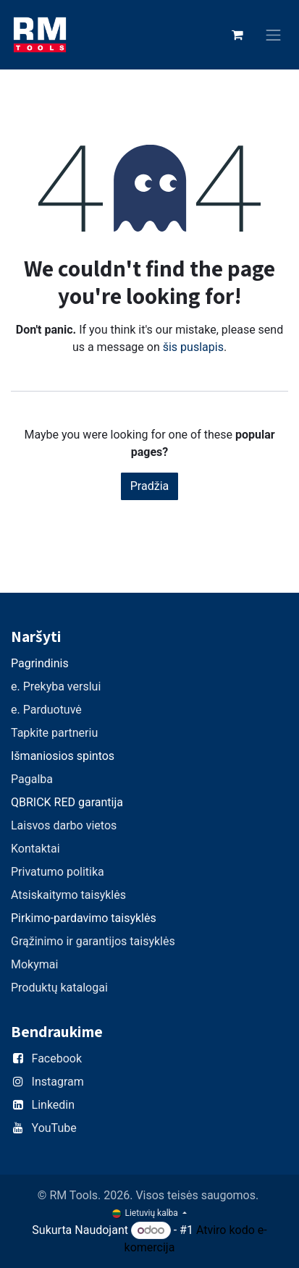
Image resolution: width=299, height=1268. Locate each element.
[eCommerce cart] (237, 35)
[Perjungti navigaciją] (273, 35)
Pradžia (149, 486)
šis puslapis (193, 347)
